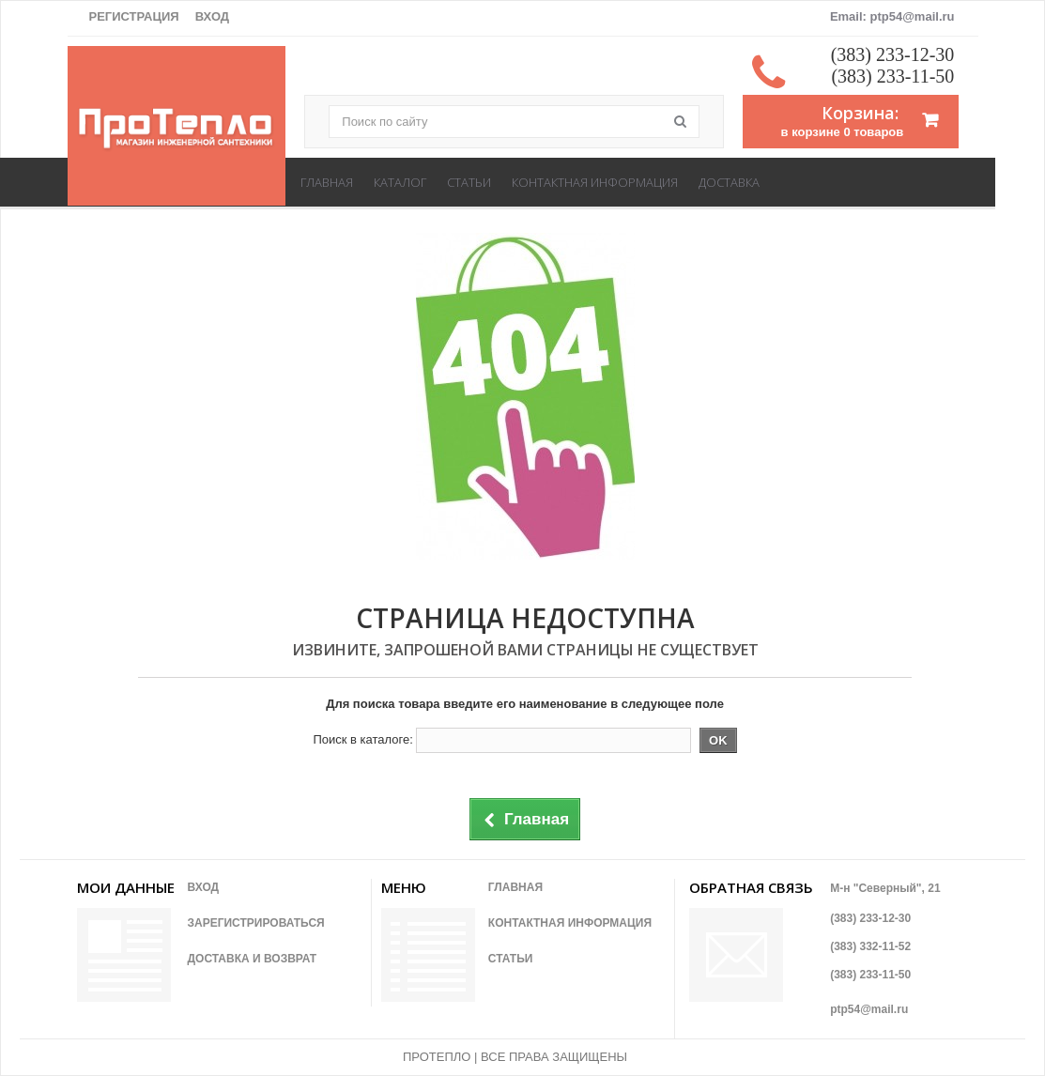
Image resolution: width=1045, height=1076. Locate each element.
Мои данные (126, 887)
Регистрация (134, 16)
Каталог (400, 182)
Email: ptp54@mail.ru (892, 16)
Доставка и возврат (252, 958)
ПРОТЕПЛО (436, 1057)
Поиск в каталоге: (362, 739)
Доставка (729, 182)
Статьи (469, 182)
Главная (326, 182)
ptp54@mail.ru (869, 1009)
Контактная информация (595, 182)
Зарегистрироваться (256, 923)
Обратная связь (751, 887)
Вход (212, 16)
